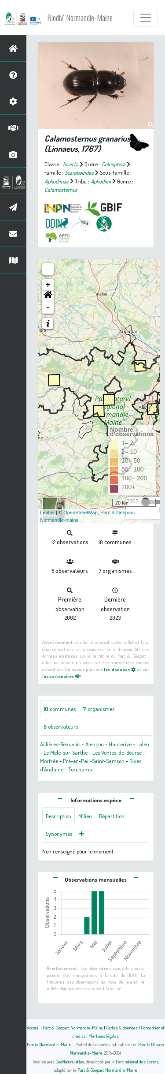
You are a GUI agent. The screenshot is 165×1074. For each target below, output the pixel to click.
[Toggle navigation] (145, 17)
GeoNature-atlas (69, 1061)
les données (119, 669)
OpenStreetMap (80, 512)
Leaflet (47, 512)
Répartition (112, 816)
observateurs (61, 726)
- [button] (48, 308)
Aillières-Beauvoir (60, 744)
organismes (98, 708)
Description (58, 816)
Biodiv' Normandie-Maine (80, 17)
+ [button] (48, 285)
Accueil (33, 1027)
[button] (48, 296)
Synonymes (59, 833)
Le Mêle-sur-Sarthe (66, 752)
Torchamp (80, 769)
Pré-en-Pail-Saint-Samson (94, 760)
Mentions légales (103, 1036)
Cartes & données (122, 1027)
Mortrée (49, 760)
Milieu (85, 816)
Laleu (142, 744)
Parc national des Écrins (137, 1061)
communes (60, 708)
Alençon (94, 744)
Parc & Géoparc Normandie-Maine (73, 1027)
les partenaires (61, 676)
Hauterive (120, 744)
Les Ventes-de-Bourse (117, 752)
